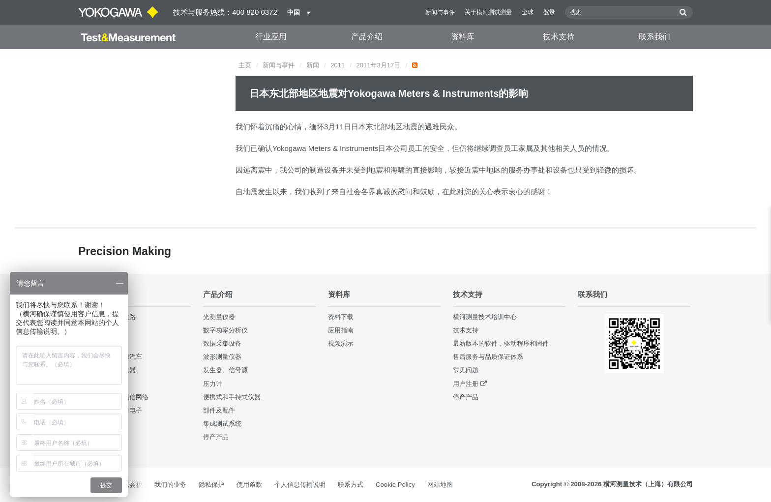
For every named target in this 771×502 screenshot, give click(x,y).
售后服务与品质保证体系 (488, 356)
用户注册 (465, 383)
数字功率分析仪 (225, 330)
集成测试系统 (222, 423)
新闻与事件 (440, 12)
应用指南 (341, 330)
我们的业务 (170, 484)
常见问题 (465, 370)
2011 (337, 65)
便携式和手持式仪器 (232, 397)
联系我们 (654, 36)
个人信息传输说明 (300, 484)
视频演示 (341, 343)
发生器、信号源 (225, 370)
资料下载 (341, 317)
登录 (549, 12)
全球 (528, 12)
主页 (244, 65)
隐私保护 (211, 484)
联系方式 (350, 484)
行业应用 (271, 36)
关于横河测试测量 (488, 12)
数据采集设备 (222, 343)
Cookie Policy (395, 484)
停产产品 (216, 437)
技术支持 (558, 36)
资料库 (462, 36)
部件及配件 (219, 410)
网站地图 (440, 484)
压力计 (212, 383)
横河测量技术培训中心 (485, 317)
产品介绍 (367, 36)
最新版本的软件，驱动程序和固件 (501, 343)
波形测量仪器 (222, 356)
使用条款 (249, 484)
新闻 (312, 65)
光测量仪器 (219, 317)
